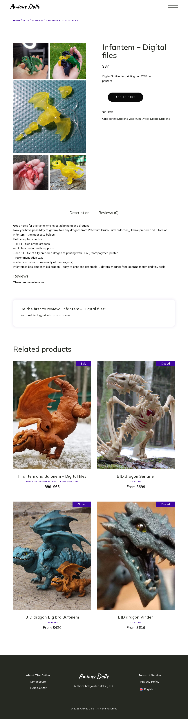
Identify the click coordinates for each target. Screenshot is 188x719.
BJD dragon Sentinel (136, 476)
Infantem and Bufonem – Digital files (52, 476)
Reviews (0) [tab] (109, 212)
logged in (43, 315)
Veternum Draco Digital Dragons (149, 118)
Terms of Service (149, 675)
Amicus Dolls (87, 708)
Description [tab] (79, 212)
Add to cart (125, 97)
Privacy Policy (149, 681)
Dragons (122, 118)
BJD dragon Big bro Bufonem (52, 617)
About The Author (38, 675)
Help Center (38, 688)
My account (38, 681)
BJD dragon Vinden (136, 617)
